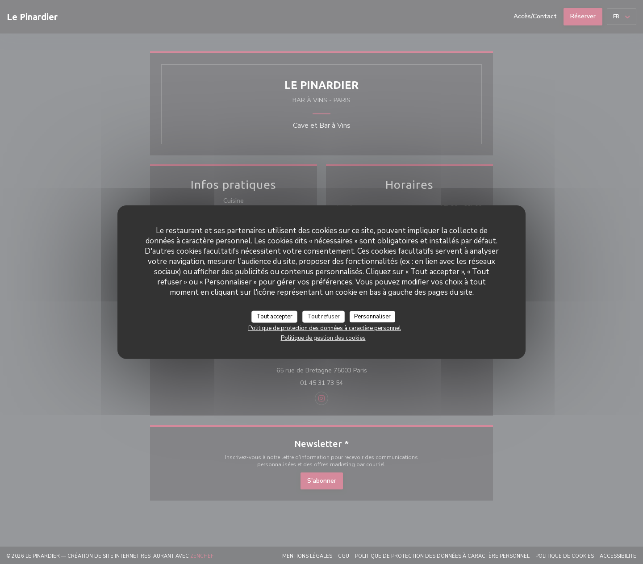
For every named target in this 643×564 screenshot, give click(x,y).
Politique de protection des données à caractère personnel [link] (324, 328)
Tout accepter (274, 316)
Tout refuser (323, 316)
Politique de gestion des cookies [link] (323, 338)
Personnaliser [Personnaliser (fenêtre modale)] (372, 316)
